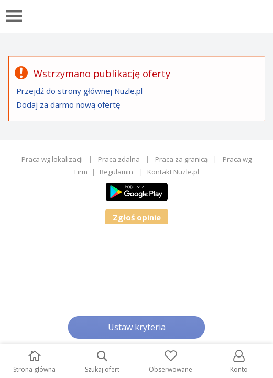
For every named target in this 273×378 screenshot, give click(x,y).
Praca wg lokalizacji (52, 159)
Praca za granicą (181, 159)
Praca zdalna (119, 159)
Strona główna (34, 362)
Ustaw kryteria (137, 327)
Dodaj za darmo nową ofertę (68, 104)
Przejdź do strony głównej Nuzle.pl (79, 91)
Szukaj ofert (102, 362)
